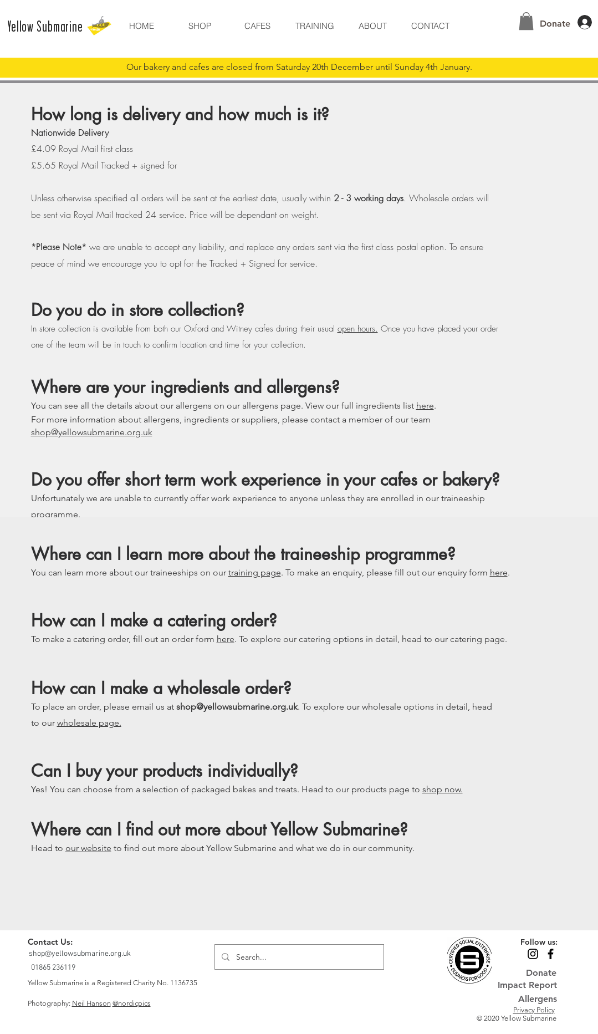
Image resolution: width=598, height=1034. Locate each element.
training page (254, 572)
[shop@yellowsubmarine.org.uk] (81, 954)
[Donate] (555, 24)
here (425, 405)
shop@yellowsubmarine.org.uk (91, 432)
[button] (372, 26)
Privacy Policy (534, 1010)
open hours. (358, 328)
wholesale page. (89, 722)
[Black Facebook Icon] (551, 954)
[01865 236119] (54, 968)
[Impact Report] (527, 985)
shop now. (442, 789)
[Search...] (298, 957)
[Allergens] (527, 999)
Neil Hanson (91, 1003)
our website (88, 848)
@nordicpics (132, 1003)
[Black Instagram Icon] (533, 954)
